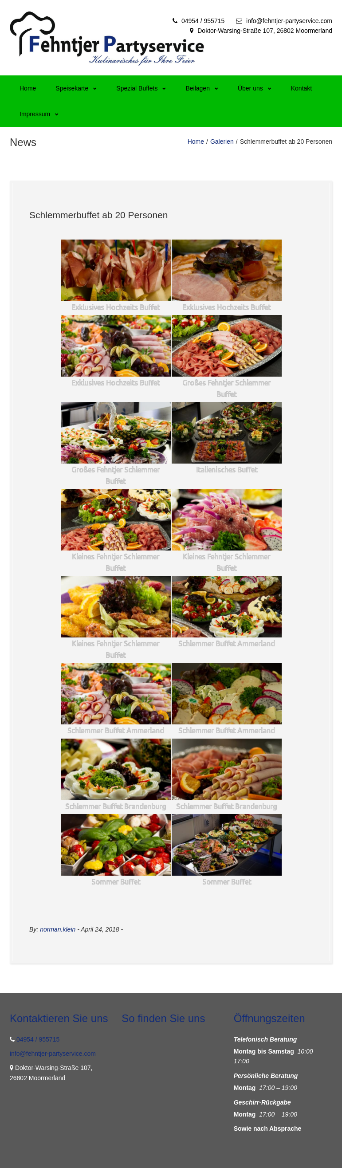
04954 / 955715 (202, 20)
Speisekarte (76, 88)
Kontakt (301, 88)
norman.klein (57, 929)
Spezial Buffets (141, 88)
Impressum (39, 114)
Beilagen (201, 88)
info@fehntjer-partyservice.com (289, 20)
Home (28, 88)
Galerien (222, 141)
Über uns (254, 88)
